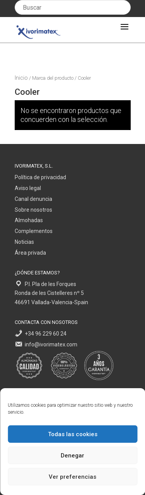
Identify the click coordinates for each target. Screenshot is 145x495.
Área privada (30, 253)
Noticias (24, 242)
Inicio (21, 78)
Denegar (72, 455)
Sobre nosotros (33, 210)
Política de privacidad (40, 177)
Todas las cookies (72, 434)
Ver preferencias (72, 476)
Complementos (34, 231)
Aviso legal (28, 188)
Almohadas (29, 220)
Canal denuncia (33, 199)
